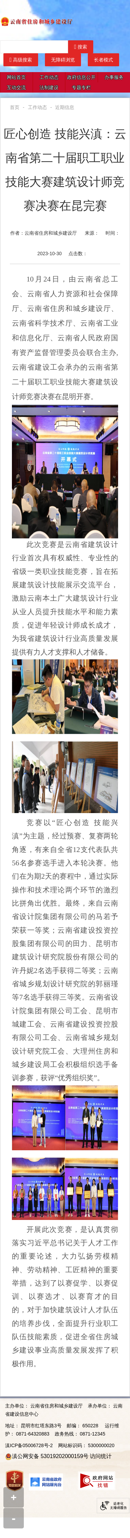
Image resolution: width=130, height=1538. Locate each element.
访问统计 (101, 1456)
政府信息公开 (81, 77)
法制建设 (49, 87)
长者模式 (103, 60)
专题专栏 (81, 87)
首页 (14, 107)
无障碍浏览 (63, 60)
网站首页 (16, 77)
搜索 (80, 46)
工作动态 (49, 77)
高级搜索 (21, 59)
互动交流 (16, 87)
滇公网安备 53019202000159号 (50, 1456)
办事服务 (114, 77)
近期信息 (64, 107)
